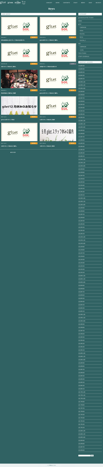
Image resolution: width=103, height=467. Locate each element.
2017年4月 (81, 418)
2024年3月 (81, 150)
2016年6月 (81, 450)
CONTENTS (66, 2)
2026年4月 (81, 69)
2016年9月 (81, 440)
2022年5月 (81, 221)
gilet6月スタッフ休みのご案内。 (49, 40)
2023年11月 (81, 163)
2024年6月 (81, 140)
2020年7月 (81, 292)
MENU (83, 2)
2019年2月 (81, 347)
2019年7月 (81, 330)
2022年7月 (81, 214)
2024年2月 (81, 153)
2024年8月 (81, 133)
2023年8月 (81, 172)
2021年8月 (81, 250)
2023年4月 (81, 185)
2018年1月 (81, 389)
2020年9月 (81, 285)
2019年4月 (81, 340)
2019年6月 (81, 334)
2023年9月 (81, 169)
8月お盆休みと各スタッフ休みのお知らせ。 (13, 40)
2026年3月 (81, 72)
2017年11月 (81, 395)
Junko (82, 50)
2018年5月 (81, 376)
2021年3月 (81, 266)
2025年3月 (81, 111)
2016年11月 (81, 434)
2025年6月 (81, 101)
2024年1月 (81, 156)
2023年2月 (81, 192)
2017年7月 (81, 408)
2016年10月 (81, 437)
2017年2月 (81, 424)
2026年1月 (81, 79)
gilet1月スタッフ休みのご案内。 (49, 93)
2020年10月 (81, 282)
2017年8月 (81, 405)
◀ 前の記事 (13, 152)
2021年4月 (81, 263)
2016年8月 (81, 444)
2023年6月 (81, 179)
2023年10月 (81, 166)
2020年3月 (81, 305)
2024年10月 (81, 127)
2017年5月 (81, 414)
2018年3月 (81, 382)
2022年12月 (81, 198)
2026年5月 (81, 66)
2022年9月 (81, 208)
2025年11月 (81, 85)
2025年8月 (81, 95)
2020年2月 (81, 308)
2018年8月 (81, 366)
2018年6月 (81, 372)
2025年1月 (81, 117)
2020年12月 (81, 276)
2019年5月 (81, 337)
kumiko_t (83, 40)
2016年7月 (81, 447)
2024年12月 (81, 121)
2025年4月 (81, 108)
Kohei (81, 30)
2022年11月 (81, 201)
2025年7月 (81, 98)
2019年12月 (81, 314)
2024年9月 (81, 130)
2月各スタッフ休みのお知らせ (48, 66)
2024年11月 (81, 124)
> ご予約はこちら (51, 465)
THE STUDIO (82, 53)
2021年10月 (81, 243)
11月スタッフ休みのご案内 (47, 119)
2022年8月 (81, 211)
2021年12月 (81, 237)
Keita (81, 37)
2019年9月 (81, 324)
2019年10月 (81, 321)
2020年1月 (81, 311)
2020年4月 (81, 301)
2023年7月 (81, 175)
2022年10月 (81, 205)
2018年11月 (81, 356)
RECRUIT (98, 2)
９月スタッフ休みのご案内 (47, 146)
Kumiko (82, 34)
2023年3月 (81, 188)
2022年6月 (81, 217)
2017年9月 (81, 402)
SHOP (90, 2)
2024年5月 (81, 143)
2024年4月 (81, 146)
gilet (79, 24)
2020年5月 (81, 298)
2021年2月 (81, 269)
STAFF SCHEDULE (83, 56)
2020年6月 (81, 295)
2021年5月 (81, 259)
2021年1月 (81, 272)
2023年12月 (81, 159)
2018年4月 (81, 379)
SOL (79, 43)
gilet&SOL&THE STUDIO (85, 17)
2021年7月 (81, 253)
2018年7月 (81, 369)
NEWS (57, 2)
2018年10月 (81, 360)
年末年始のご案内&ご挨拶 (8, 93)
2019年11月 (81, 318)
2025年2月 (81, 114)
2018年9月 (81, 363)
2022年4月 (81, 224)
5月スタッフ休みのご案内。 (9, 66)
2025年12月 (81, 82)
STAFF (75, 2)
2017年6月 (81, 411)
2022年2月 (81, 230)
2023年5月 (81, 182)
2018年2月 (81, 385)
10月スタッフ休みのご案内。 (9, 146)
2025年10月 (81, 88)
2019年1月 (81, 350)
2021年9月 (81, 246)
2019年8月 (81, 327)
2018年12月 (81, 353)
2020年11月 (81, 279)
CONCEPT (49, 2)
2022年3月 (81, 227)
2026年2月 (81, 75)
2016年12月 (81, 431)
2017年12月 (81, 392)
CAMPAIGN (83, 27)
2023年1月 (81, 195)
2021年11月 (81, 240)
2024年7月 (81, 137)
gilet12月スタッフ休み (7, 119)
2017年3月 (81, 421)
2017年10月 (81, 398)
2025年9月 (81, 91)
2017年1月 (81, 427)
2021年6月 (81, 256)
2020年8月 (81, 288)
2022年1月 (81, 234)
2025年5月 (81, 104)
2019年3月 (81, 343)
